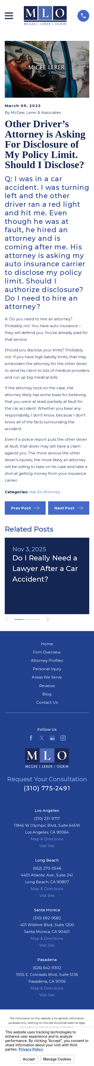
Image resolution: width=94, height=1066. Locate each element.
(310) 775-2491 (47, 788)
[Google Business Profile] (52, 738)
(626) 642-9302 (47, 967)
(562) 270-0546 (47, 868)
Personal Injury (47, 668)
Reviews (47, 685)
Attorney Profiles (47, 660)
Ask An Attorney (44, 491)
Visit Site (47, 845)
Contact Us (47, 702)
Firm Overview (47, 652)
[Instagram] (63, 738)
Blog (46, 694)
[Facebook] (31, 738)
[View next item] (48, 619)
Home (47, 643)
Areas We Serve (47, 677)
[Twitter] (41, 738)
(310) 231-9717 (47, 818)
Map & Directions (47, 839)
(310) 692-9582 (47, 918)
